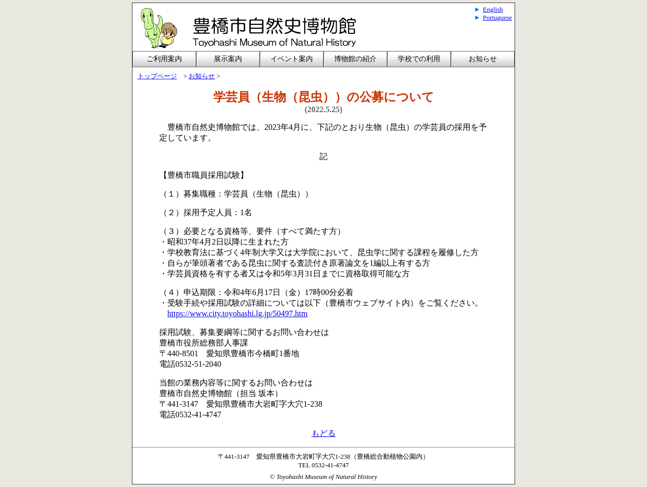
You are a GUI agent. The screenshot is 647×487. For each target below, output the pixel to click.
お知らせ (483, 59)
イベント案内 (291, 59)
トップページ (157, 76)
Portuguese (497, 17)
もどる (323, 433)
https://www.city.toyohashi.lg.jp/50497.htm (237, 313)
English (493, 9)
